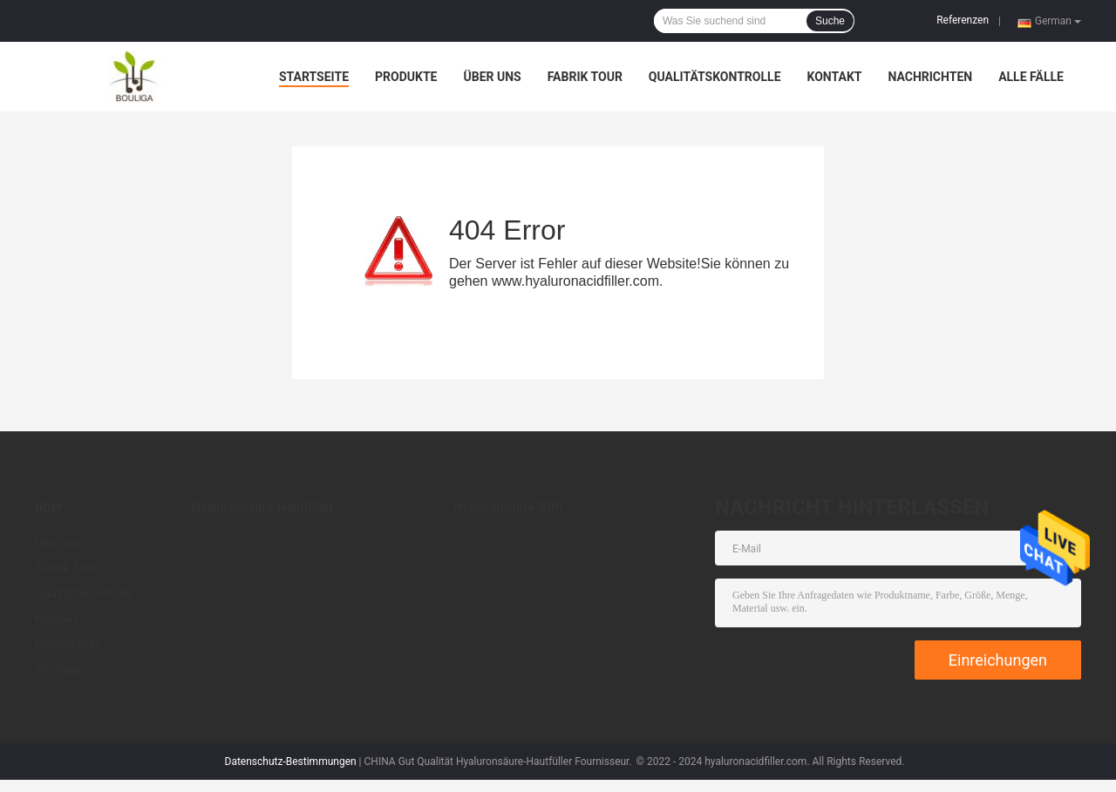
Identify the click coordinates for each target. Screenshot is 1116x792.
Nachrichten (930, 77)
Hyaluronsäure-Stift (508, 507)
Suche (830, 21)
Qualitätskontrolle (715, 77)
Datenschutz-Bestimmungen (291, 761)
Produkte (406, 77)
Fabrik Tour (585, 77)
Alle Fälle (1031, 77)
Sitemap (57, 669)
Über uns (492, 77)
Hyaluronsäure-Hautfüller (262, 507)
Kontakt (834, 77)
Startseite (314, 77)
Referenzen (962, 20)
